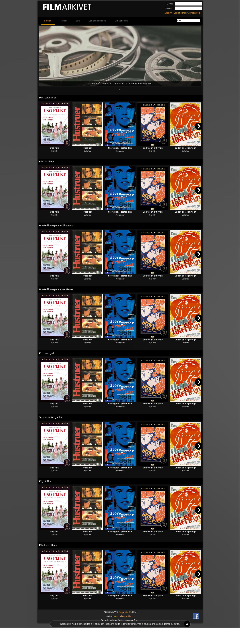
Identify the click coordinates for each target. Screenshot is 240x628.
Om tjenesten (121, 20)
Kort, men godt (46, 353)
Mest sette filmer (47, 97)
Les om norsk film (97, 20)
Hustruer (87, 148)
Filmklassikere (46, 161)
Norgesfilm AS (125, 612)
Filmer (64, 20)
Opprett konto (180, 13)
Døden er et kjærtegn (185, 148)
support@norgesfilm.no (124, 616)
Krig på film (45, 481)
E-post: (169, 4)
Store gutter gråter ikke (120, 148)
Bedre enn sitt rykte (153, 148)
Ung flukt (54, 148)
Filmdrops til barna (48, 545)
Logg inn (168, 13)
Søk (78, 20)
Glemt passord (193, 13)
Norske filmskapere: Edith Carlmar (56, 225)
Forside (47, 20)
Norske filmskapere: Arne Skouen (56, 289)
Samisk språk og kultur (51, 417)
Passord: (169, 8)
